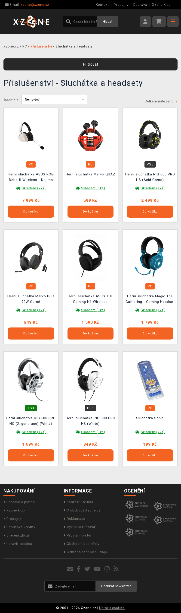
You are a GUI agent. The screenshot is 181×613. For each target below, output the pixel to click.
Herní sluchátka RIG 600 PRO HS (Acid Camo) (150, 177)
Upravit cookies (17, 544)
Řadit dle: (12, 100)
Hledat (107, 21)
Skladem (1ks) (93, 188)
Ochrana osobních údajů (85, 552)
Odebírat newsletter (116, 586)
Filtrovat (90, 64)
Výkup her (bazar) (80, 527)
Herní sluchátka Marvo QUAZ (90, 174)
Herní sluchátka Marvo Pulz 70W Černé (31, 299)
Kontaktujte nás (78, 502)
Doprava (140, 4)
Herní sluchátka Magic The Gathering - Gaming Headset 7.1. (150, 299)
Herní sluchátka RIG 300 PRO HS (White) (90, 421)
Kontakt (102, 4)
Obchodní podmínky (82, 544)
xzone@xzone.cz (27, 4)
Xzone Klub (161, 4)
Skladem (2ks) (34, 188)
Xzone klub (14, 510)
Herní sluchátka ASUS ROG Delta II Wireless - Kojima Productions (31, 177)
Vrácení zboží (16, 535)
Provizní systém (79, 535)
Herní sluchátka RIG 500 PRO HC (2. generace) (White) (31, 421)
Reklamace (74, 519)
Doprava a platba (19, 502)
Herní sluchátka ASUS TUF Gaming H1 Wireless (90, 299)
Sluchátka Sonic (150, 418)
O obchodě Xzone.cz (82, 510)
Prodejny (121, 4)
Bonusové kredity (19, 527)
